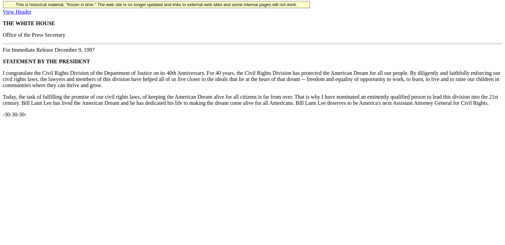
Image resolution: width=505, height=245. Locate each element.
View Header (17, 12)
